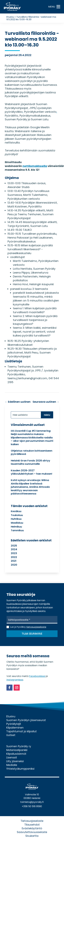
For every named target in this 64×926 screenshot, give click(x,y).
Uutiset (10, 735)
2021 (13, 561)
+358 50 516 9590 (32, 806)
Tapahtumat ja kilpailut (21, 731)
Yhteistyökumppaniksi (20, 769)
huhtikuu (16, 519)
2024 (14, 549)
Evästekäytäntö (32, 828)
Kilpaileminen (15, 727)
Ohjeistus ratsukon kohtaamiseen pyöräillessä (31, 452)
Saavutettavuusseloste (32, 832)
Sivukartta (31, 836)
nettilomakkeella (35, 166)
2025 (14, 545)
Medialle (11, 765)
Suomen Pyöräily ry (18, 746)
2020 (14, 565)
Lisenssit (11, 757)
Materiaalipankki (16, 750)
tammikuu (17, 530)
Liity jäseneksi (15, 761)
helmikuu (16, 526)
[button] (51, 6)
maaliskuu (17, 523)
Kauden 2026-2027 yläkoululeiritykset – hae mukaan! (31, 472)
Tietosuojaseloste (32, 821)
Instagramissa (14, 679)
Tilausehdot (32, 824)
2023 (14, 553)
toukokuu (17, 515)
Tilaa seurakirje (32, 634)
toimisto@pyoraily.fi (32, 802)
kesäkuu (16, 511)
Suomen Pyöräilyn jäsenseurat (26, 720)
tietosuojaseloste (36, 626)
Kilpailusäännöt (16, 754)
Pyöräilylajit (13, 724)
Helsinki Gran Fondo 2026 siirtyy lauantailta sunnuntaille (30, 462)
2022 (14, 557)
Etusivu (10, 16)
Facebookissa (37, 676)
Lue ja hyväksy (28, 626)
